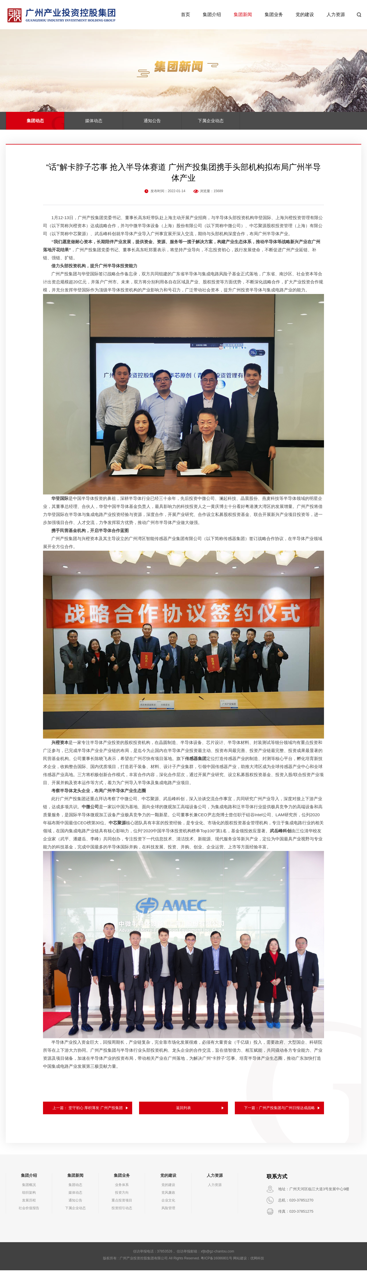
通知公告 (152, 120)
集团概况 (29, 1187)
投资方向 (122, 1194)
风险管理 (168, 1210)
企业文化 (168, 1202)
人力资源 (336, 14)
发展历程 (29, 1202)
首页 (185, 14)
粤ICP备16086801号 (216, 1260)
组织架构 (29, 1194)
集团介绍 (212, 14)
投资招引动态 (122, 1210)
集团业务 (274, 14)
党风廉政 (168, 1194)
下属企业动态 (211, 120)
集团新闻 (243, 14)
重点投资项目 (122, 1202)
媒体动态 (93, 120)
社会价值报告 (29, 1210)
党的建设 (305, 14)
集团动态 (35, 120)
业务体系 (122, 1187)
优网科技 (257, 1260)
